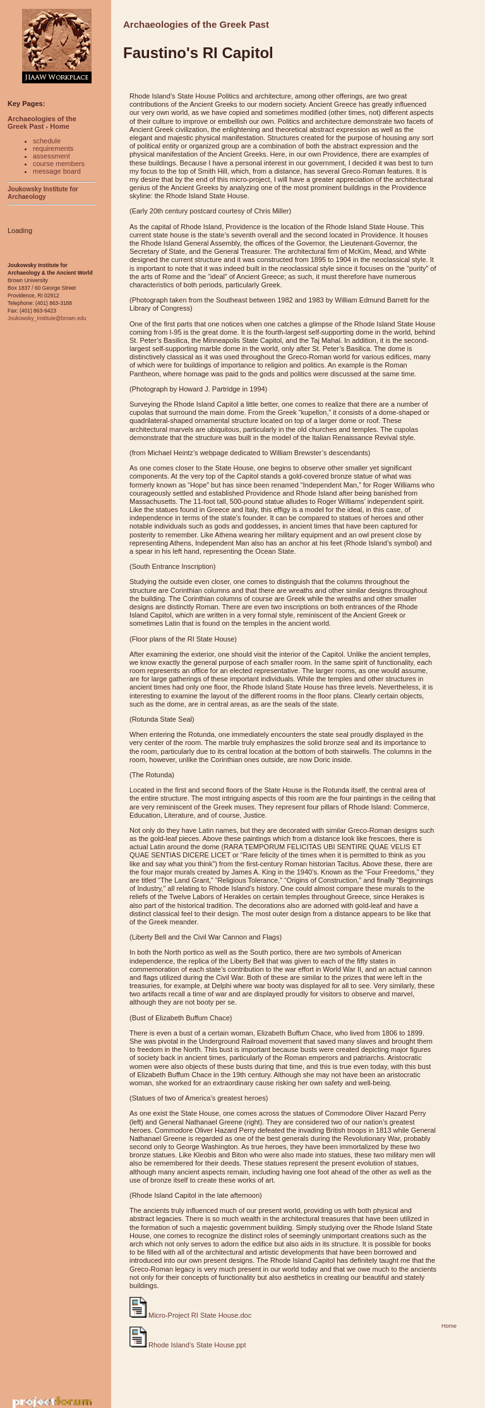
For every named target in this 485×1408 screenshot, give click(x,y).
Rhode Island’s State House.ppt (187, 1345)
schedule (47, 141)
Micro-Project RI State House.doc (190, 1315)
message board (57, 171)
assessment (51, 156)
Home (449, 1326)
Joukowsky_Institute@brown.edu (47, 318)
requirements (53, 148)
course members (59, 163)
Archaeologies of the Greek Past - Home (42, 122)
